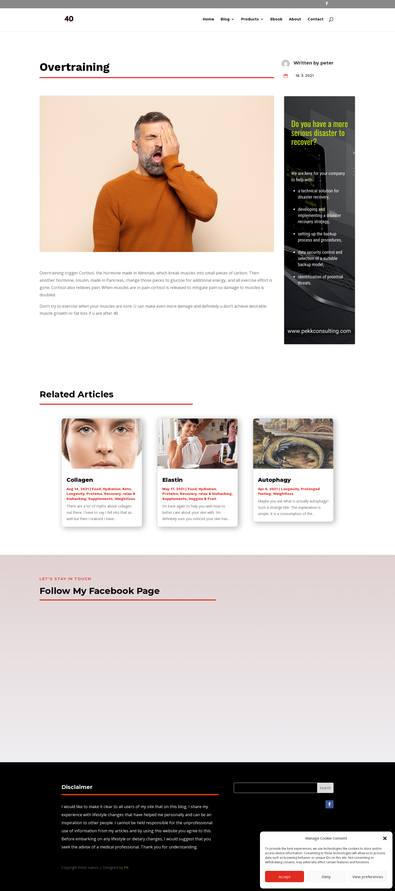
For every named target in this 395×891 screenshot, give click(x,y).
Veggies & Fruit (202, 499)
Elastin (172, 479)
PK (126, 867)
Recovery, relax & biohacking (206, 494)
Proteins (94, 494)
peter (327, 63)
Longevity (75, 494)
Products (250, 20)
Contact (315, 20)
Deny (326, 876)
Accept (284, 876)
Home (208, 20)
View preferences (367, 876)
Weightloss (125, 499)
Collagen (80, 479)
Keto (126, 489)
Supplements (100, 499)
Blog (225, 20)
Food (96, 489)
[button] (384, 838)
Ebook (276, 20)
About (295, 20)
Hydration (111, 489)
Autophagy (274, 479)
